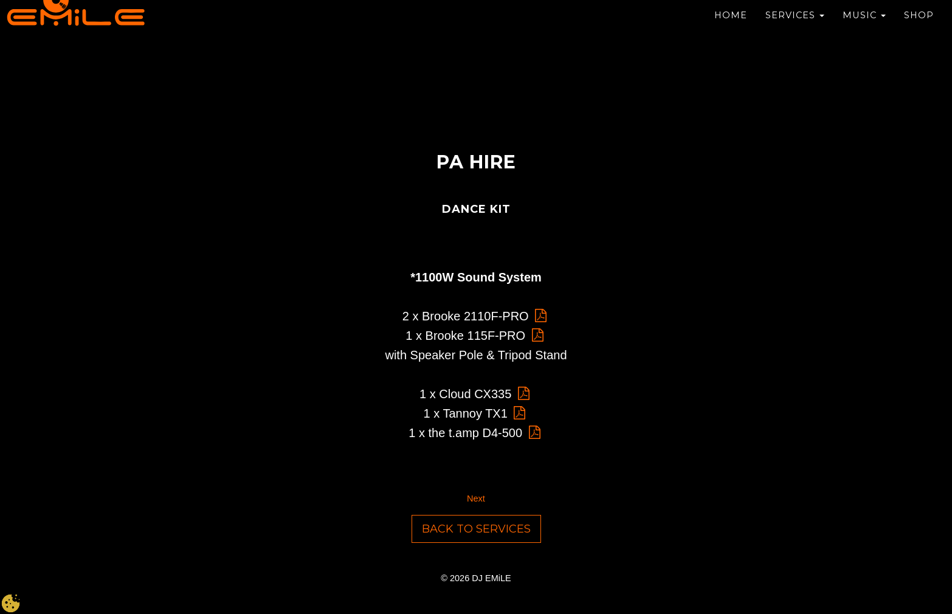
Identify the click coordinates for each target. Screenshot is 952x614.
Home (730, 18)
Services (794, 18)
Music (864, 18)
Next (476, 498)
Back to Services (476, 529)
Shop (919, 18)
